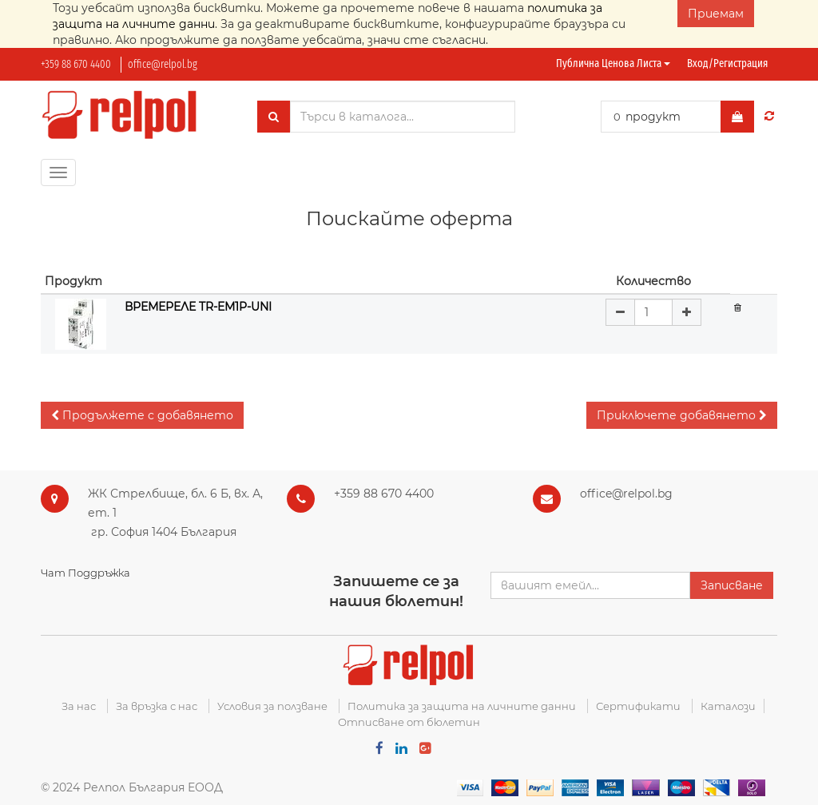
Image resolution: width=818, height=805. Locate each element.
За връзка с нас (156, 706)
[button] (142, 415)
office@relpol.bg (162, 64)
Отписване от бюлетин (409, 722)
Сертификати (638, 706)
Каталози (728, 706)
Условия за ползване (272, 706)
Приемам (716, 13)
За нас (79, 706)
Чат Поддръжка (85, 572)
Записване (732, 585)
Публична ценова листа (613, 63)
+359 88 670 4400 (76, 64)
